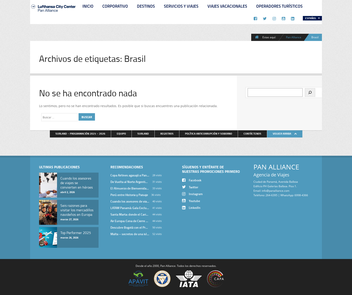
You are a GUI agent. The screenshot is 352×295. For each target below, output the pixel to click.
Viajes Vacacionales (227, 6)
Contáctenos (252, 133)
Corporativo (115, 6)
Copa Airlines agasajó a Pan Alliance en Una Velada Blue (129, 175)
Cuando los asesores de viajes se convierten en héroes (129, 201)
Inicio (87, 6)
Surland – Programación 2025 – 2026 (80, 133)
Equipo (121, 133)
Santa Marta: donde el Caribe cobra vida (129, 214)
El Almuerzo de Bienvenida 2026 (129, 188)
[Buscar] (310, 92)
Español (311, 18)
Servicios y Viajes (181, 6)
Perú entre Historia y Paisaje (129, 195)
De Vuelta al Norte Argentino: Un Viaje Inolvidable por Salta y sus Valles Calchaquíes (129, 182)
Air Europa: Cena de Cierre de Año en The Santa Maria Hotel (129, 221)
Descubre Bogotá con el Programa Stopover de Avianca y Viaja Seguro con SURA (129, 227)
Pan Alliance (293, 37)
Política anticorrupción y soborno (208, 133)
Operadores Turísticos (279, 6)
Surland (143, 133)
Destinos (146, 6)
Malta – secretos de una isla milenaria (129, 234)
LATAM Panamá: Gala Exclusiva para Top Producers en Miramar (129, 208)
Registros (167, 133)
